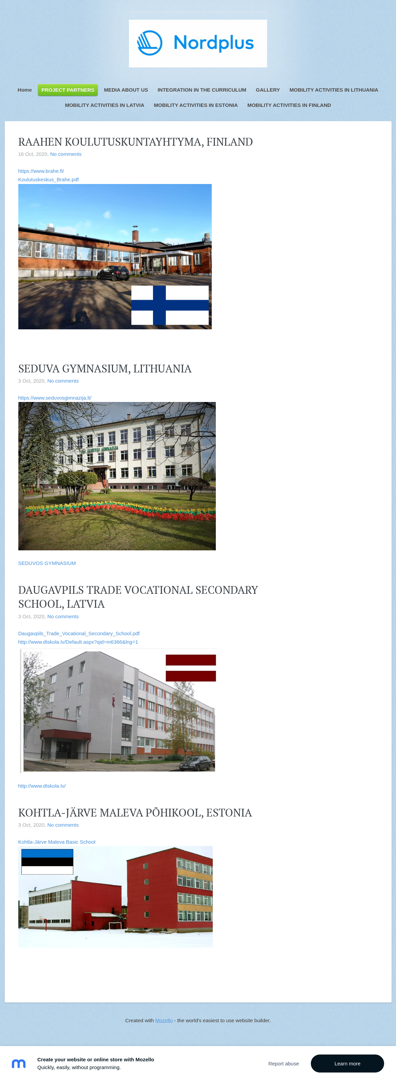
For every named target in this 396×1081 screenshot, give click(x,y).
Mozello (164, 1020)
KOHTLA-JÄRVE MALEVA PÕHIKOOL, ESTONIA (135, 812)
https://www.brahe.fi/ (41, 171)
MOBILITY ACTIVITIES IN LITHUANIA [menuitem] (333, 90)
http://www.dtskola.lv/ (42, 786)
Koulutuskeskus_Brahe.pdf (48, 179)
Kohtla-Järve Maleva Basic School (115, 893)
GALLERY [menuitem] (268, 90)
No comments (66, 154)
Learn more (348, 1063)
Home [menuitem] (25, 90)
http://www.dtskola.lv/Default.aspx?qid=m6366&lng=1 (78, 642)
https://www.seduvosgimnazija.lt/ (117, 472)
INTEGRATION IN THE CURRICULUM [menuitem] (201, 90)
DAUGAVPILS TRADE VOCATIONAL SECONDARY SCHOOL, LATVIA (138, 597)
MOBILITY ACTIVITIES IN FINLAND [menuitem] (289, 105)
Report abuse (283, 1063)
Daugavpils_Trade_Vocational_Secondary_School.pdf (79, 633)
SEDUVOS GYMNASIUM (47, 563)
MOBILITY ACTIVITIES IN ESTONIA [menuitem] (196, 105)
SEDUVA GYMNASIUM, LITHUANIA (105, 368)
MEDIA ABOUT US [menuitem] (126, 90)
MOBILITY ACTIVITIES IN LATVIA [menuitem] (104, 105)
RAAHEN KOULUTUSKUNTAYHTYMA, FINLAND (135, 141)
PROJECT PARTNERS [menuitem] (67, 90)
